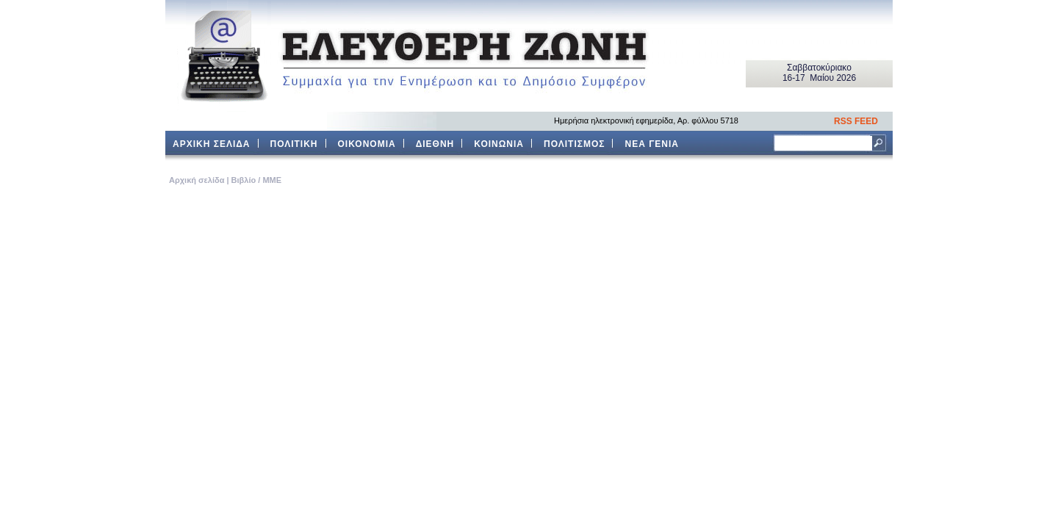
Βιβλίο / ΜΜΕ (256, 180)
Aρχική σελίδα (196, 180)
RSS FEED (856, 121)
